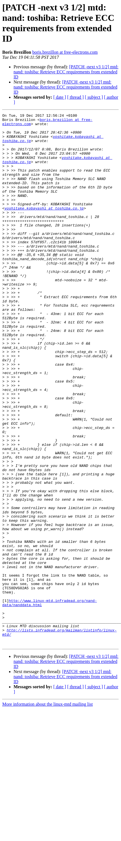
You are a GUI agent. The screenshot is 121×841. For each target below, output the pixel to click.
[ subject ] (94, 97)
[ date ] (59, 97)
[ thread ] (75, 97)
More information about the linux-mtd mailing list (47, 810)
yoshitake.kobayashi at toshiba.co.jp (44, 227)
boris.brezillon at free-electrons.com (65, 52)
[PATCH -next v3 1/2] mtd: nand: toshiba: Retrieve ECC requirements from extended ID (66, 71)
